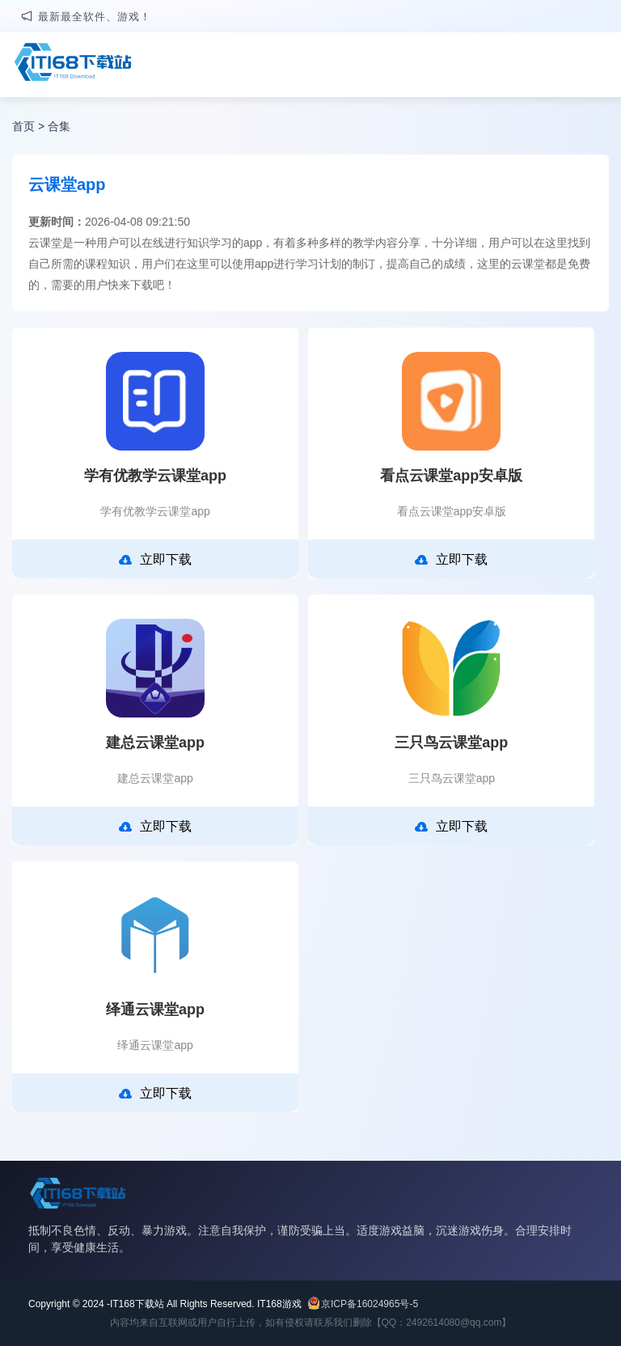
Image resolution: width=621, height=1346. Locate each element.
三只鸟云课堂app (451, 742)
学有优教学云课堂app (155, 476)
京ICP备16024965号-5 (369, 1304)
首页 (23, 126)
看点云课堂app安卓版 (451, 476)
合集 (59, 126)
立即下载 (155, 559)
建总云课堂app (155, 742)
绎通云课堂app (155, 1009)
